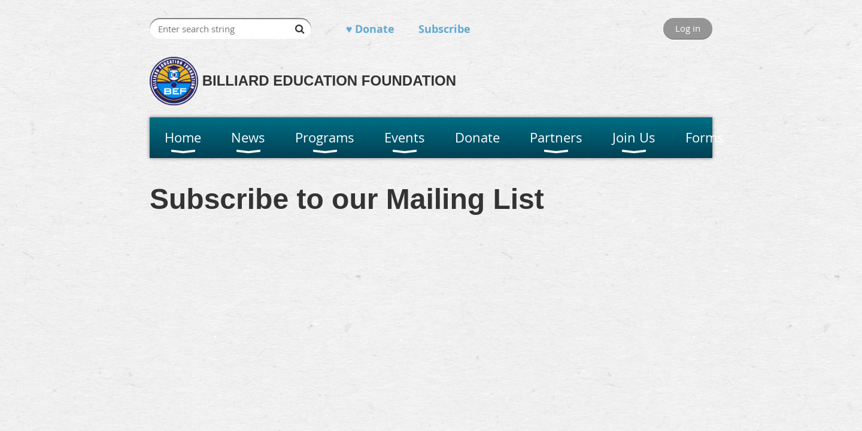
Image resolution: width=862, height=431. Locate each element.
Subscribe (444, 29)
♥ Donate (370, 29)
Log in (687, 28)
